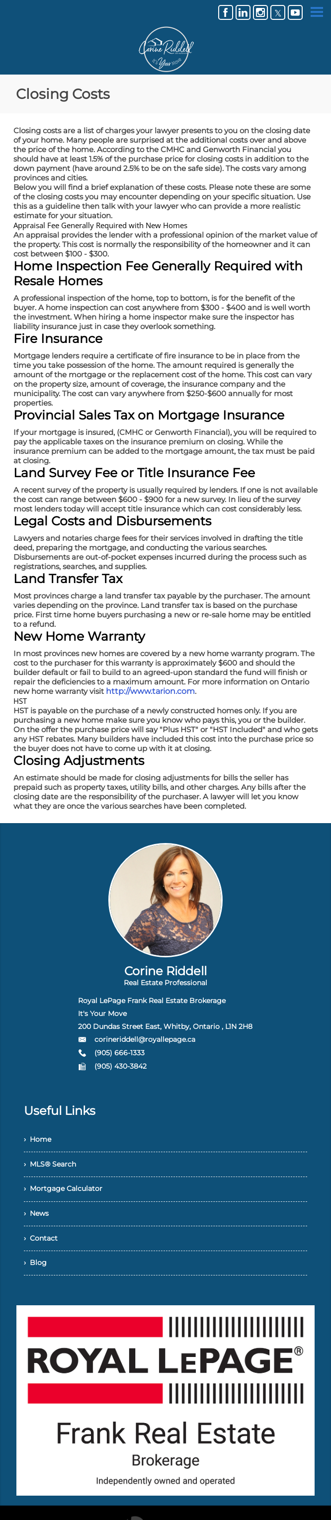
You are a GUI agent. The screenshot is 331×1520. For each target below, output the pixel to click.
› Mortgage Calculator (67, 1195)
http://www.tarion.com (147, 691)
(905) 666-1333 (119, 1052)
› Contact (43, 1250)
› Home (39, 1141)
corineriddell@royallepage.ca (144, 1039)
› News (38, 1223)
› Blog (36, 1277)
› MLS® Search (53, 1168)
